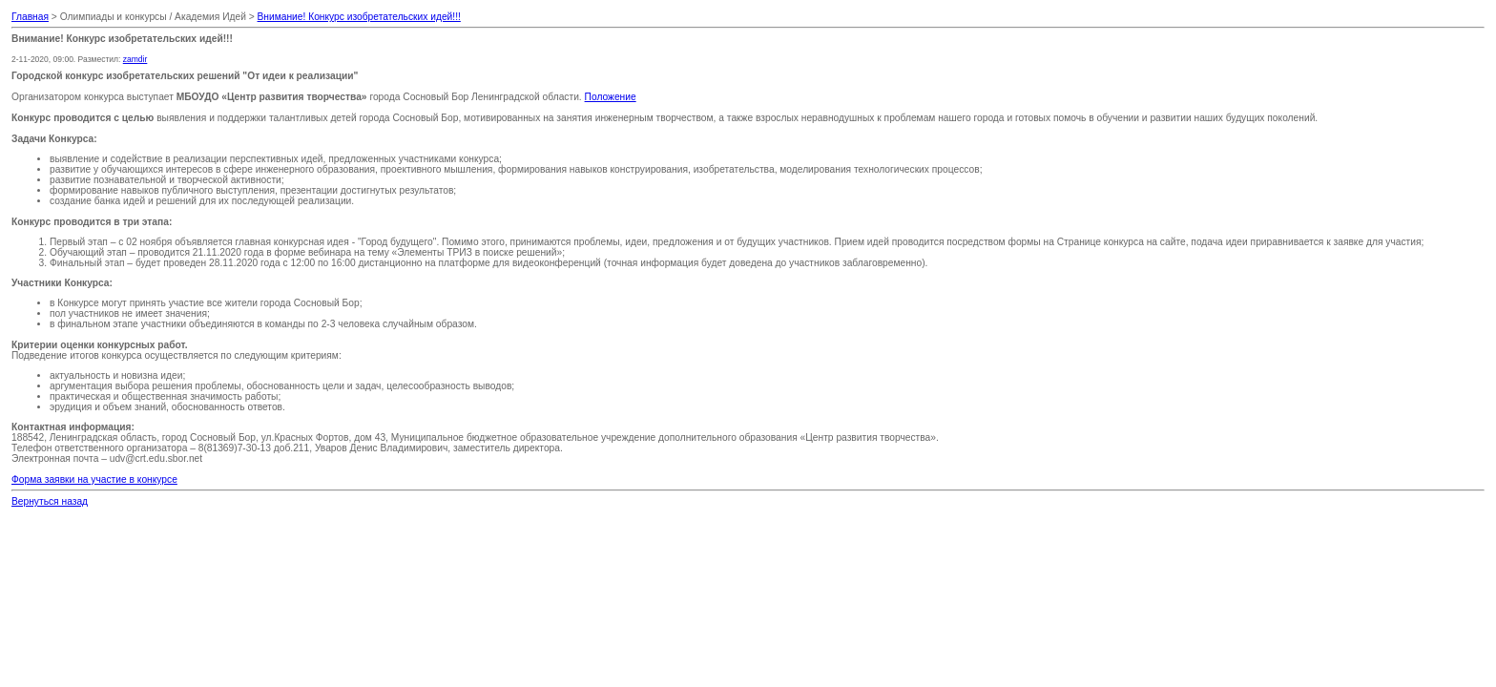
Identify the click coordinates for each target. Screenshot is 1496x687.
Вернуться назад (49, 501)
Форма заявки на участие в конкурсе (94, 479)
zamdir (135, 59)
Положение (610, 97)
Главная (30, 16)
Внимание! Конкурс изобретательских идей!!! (359, 16)
